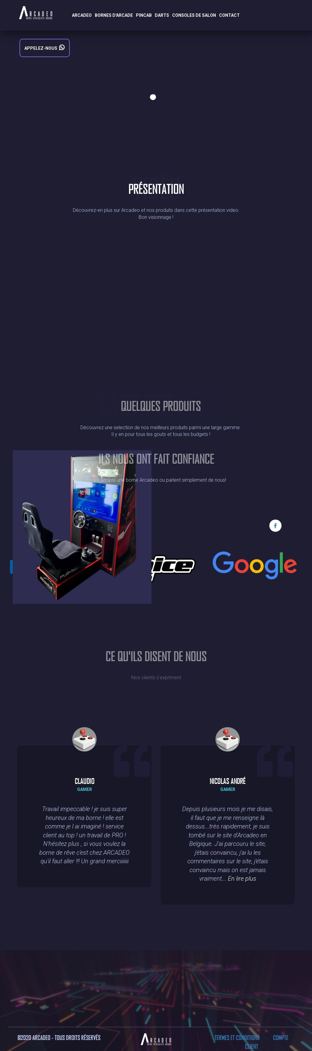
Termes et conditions (237, 1037)
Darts (162, 15)
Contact (229, 15)
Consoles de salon (194, 15)
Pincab (144, 15)
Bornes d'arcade (114, 15)
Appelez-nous (48, 48)
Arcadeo (82, 15)
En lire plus (242, 878)
